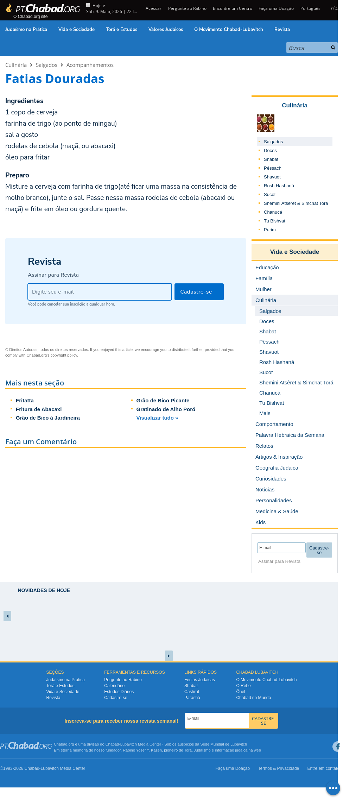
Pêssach (272, 168)
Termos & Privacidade (278, 768)
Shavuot (272, 177)
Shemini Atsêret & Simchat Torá (296, 203)
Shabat (271, 159)
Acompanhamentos (90, 64)
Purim (270, 229)
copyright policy (64, 355)
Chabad (112, 744)
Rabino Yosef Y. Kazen (142, 750)
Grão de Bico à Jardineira (48, 418)
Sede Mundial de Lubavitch (223, 744)
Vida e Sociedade (76, 29)
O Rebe (243, 685)
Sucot (269, 194)
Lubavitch (128, 744)
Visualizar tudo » (157, 418)
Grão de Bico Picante (163, 400)
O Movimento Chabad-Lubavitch (228, 29)
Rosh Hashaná (279, 185)
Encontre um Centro (232, 8)
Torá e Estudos (121, 29)
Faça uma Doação (276, 8)
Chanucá (273, 212)
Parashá (192, 697)
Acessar (153, 8)
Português (310, 8)
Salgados (46, 64)
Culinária (16, 64)
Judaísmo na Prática (26, 29)
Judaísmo (202, 750)
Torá (187, 750)
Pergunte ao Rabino (187, 8)
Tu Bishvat (274, 221)
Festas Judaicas (199, 679)
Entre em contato (323, 768)
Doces (270, 150)
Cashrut (191, 691)
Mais (265, 413)
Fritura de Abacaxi (39, 409)
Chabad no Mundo (253, 697)
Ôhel (240, 691)
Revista (282, 29)
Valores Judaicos (165, 29)
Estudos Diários (119, 691)
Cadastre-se (115, 697)
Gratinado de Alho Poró (166, 409)
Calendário (114, 685)
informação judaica (231, 750)
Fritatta (25, 400)
